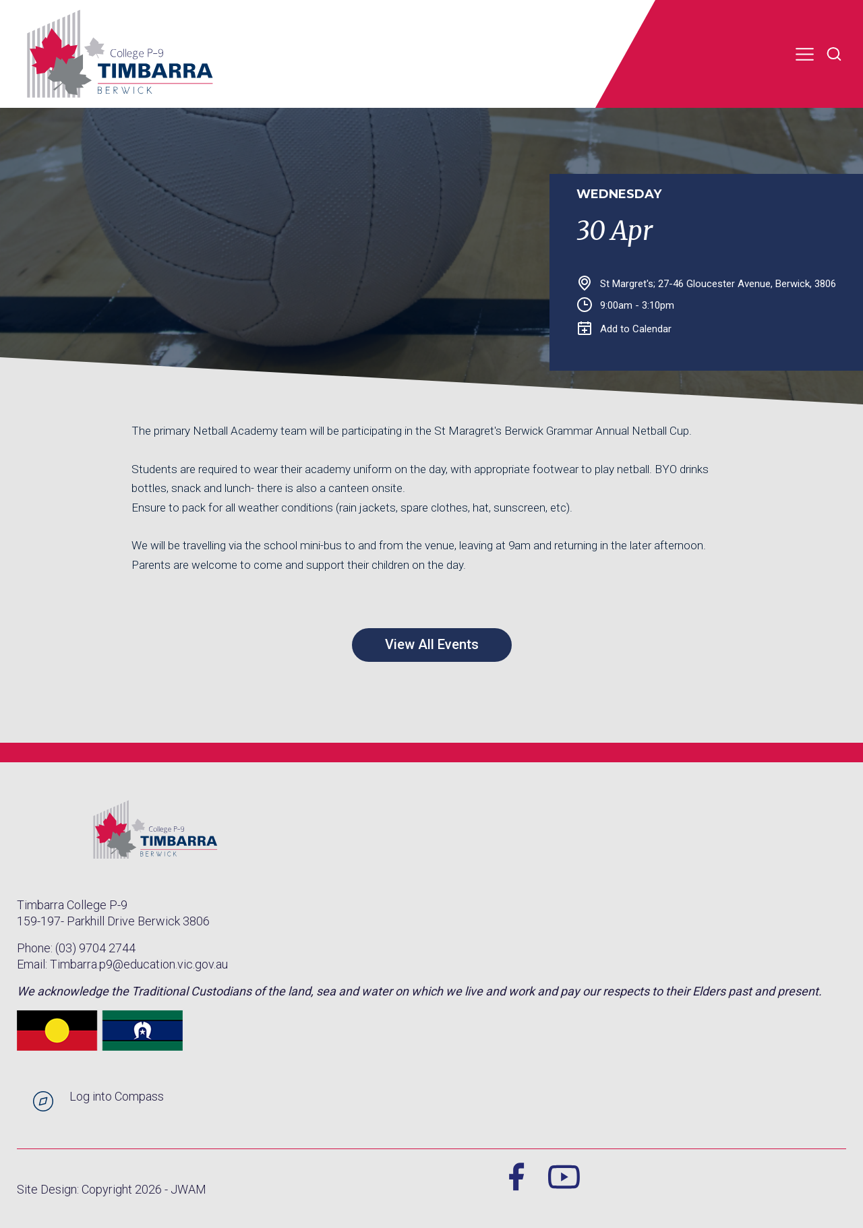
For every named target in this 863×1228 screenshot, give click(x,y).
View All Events (432, 644)
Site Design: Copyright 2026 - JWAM (111, 1189)
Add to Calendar (625, 329)
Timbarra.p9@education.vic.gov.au (139, 964)
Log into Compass (116, 1096)
